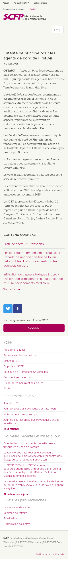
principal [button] (58, 30)
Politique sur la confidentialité (50, 554)
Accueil (6, 3)
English (33, 9)
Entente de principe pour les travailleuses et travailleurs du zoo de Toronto (29, 445)
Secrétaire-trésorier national (20, 355)
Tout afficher (11, 289)
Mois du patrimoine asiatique (20, 414)
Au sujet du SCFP (21, 3)
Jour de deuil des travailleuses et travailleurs (29, 408)
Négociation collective (16, 524)
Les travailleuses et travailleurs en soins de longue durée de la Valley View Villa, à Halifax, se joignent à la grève (33, 485)
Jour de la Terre (12, 403)
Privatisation (10, 518)
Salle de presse (40, 3)
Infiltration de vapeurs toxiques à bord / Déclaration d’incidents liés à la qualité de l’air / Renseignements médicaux (33, 278)
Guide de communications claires (23, 383)
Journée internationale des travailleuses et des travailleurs (31, 421)
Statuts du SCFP (12, 360)
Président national (14, 349)
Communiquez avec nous (13, 9)
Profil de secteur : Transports (23, 244)
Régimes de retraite (15, 513)
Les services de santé (16, 507)
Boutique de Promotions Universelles (25, 371)
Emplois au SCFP (13, 366)
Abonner (34, 328)
